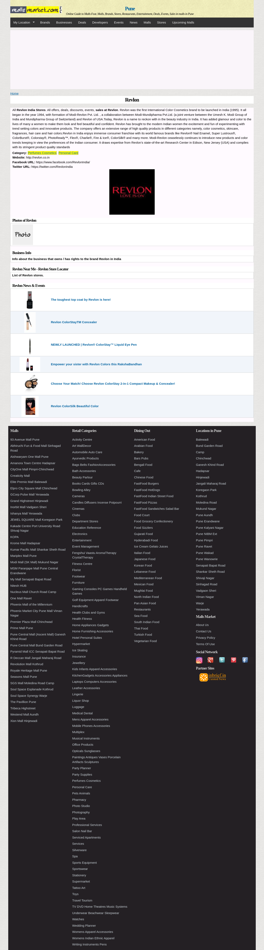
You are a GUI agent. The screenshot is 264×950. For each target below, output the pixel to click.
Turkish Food (143, 634)
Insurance (79, 656)
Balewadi (202, 439)
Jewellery (78, 663)
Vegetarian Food (145, 641)
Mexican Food (143, 584)
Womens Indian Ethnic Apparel (93, 938)
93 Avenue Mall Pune (25, 439)
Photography (81, 812)
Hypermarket (81, 644)
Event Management (85, 546)
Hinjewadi (202, 477)
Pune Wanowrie (207, 559)
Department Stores (85, 521)
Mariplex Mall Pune (23, 555)
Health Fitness (82, 618)
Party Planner (81, 768)
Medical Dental (82, 713)
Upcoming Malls (183, 22)
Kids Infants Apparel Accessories (94, 669)
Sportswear (80, 869)
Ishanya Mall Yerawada (26, 513)
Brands (45, 22)
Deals (82, 22)
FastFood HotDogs (147, 490)
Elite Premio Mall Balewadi (28, 482)
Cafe (137, 471)
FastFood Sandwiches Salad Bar (156, 508)
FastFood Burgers (146, 483)
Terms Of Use (205, 644)
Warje (200, 603)
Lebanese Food (145, 571)
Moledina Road (206, 502)
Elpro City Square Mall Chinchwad (33, 488)
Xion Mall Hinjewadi (23, 721)
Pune (130, 8)
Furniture (78, 582)
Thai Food (141, 628)
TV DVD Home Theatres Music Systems (99, 906)
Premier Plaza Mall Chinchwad (31, 621)
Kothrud (201, 496)
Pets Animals (81, 793)
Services (78, 843)
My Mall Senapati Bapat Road (30, 579)
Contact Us (203, 631)
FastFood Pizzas (145, 502)
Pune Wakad (204, 553)
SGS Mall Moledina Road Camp (32, 683)
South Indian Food (146, 622)
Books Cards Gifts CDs (88, 483)
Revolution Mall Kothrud (26, 664)
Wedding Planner (84, 925)
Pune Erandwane (208, 521)
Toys (75, 894)
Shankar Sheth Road (210, 571)
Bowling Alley (81, 490)
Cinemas (78, 508)
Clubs (76, 515)
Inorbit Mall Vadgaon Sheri (28, 507)
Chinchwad (203, 458)
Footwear (78, 576)
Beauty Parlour (82, 477)
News (134, 22)
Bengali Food (143, 464)
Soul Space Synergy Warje (28, 695)
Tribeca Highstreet (22, 708)
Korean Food (143, 565)
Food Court (142, 515)
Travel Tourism (82, 900)
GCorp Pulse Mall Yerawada (29, 494)
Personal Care (68, 153)
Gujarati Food (143, 534)
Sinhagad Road (206, 584)
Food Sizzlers (143, 527)
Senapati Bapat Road (210, 565)
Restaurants (142, 609)
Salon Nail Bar (82, 831)
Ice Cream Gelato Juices (151, 546)
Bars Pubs (141, 458)
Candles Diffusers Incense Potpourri (97, 502)
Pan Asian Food (145, 603)
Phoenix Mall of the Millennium (31, 604)
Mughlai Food (143, 590)
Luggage (78, 707)
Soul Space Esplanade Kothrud (31, 689)
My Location (22, 22)
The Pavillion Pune (23, 702)
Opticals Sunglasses (86, 751)
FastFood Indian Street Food (153, 496)
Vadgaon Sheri (206, 590)
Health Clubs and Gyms (88, 612)
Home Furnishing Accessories (92, 631)
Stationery (79, 875)
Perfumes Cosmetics (42, 153)
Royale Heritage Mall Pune (28, 670)
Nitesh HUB (18, 585)
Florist (76, 570)
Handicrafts (80, 606)
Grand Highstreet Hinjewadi (29, 501)
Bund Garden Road (209, 445)
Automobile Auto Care (87, 452)
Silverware (79, 850)
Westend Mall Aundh (24, 714)
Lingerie (77, 694)
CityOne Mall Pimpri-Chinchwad (32, 469)
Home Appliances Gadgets (90, 625)
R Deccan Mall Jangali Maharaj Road (35, 658)
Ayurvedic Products (85, 458)
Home (14, 93)
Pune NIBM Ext (206, 534)
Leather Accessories (86, 688)
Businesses (64, 22)
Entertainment (81, 540)
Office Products (82, 744)
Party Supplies (82, 774)
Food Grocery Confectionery (153, 521)
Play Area (78, 818)
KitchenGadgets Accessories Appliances (99, 675)
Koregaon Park (206, 490)
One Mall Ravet (21, 598)
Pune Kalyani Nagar (209, 527)
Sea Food (140, 616)
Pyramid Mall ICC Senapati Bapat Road (37, 651)
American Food (144, 439)
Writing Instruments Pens (89, 944)
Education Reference (86, 527)
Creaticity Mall (20, 475)
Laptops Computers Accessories (94, 681)
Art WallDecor (81, 445)
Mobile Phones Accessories (91, 726)
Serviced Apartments (86, 837)
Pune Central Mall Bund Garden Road (36, 645)
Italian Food (142, 553)
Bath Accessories (84, 471)
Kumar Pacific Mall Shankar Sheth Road (38, 549)
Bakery (139, 452)
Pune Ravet (204, 546)
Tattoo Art (78, 888)
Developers (100, 22)
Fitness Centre (82, 564)
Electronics (79, 534)
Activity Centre (82, 439)
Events (119, 22)
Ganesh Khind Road (210, 464)
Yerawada (203, 609)
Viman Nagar (205, 597)
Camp (200, 452)
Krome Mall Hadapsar (25, 543)
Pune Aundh (204, 515)
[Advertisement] (132, 59)
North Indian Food (146, 597)
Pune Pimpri (204, 540)
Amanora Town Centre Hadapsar (32, 463)
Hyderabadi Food (146, 540)
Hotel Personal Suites (87, 637)
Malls (147, 22)
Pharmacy (79, 799)
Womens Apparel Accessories (92, 931)
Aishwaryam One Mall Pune (29, 456)
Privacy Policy (205, 637)
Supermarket (81, 881)
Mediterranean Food (148, 578)
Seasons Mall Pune (23, 676)
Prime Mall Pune (21, 628)
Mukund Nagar (206, 508)
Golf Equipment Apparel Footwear (95, 600)
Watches (78, 919)
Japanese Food (144, 559)
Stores (161, 22)
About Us (202, 625)
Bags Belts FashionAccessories (94, 464)
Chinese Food (143, 477)
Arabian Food (143, 445)
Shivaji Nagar (205, 578)
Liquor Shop (80, 700)
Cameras (78, 496)
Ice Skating (79, 650)
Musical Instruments (86, 738)
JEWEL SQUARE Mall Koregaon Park (36, 519)
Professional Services (87, 825)
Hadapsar (202, 471)
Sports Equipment (84, 862)
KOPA (14, 537)
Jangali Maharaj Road (211, 483)
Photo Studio (81, 806)
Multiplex (78, 732)
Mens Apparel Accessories (90, 719)
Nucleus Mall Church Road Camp (33, 592)
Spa (75, 856)
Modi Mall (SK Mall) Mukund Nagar (34, 562)
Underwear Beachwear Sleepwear (95, 913)
